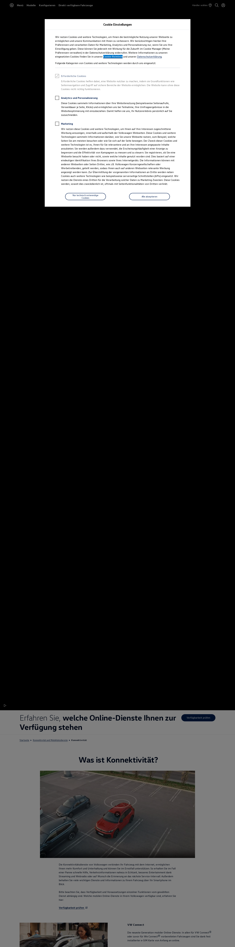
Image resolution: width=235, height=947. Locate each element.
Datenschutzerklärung (149, 56)
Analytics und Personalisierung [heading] (76, 98)
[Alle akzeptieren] (149, 196)
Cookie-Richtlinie (113, 56)
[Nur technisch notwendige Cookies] (85, 196)
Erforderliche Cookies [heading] (70, 76)
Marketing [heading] (64, 124)
